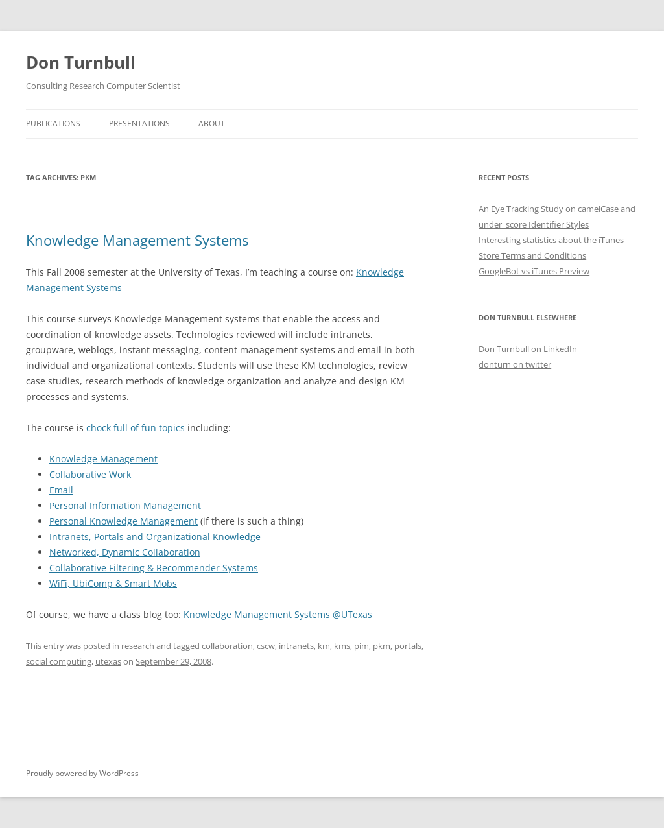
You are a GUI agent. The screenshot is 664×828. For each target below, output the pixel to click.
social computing (58, 661)
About (211, 123)
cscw (266, 646)
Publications (53, 123)
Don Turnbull (81, 62)
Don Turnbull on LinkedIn (528, 349)
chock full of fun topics (135, 427)
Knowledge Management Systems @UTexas (278, 614)
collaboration (227, 646)
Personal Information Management (125, 505)
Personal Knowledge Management (123, 521)
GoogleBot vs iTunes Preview (534, 271)
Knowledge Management (103, 459)
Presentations (139, 123)
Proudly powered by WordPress (82, 773)
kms (342, 646)
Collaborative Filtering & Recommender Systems (153, 568)
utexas (108, 661)
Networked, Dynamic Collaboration (124, 552)
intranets (296, 646)
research (137, 646)
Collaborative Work (90, 474)
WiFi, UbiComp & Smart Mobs (113, 583)
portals (407, 646)
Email (61, 490)
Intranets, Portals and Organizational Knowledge (155, 536)
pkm (381, 646)
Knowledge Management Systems (137, 240)
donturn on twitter (515, 364)
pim (361, 646)
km (324, 646)
